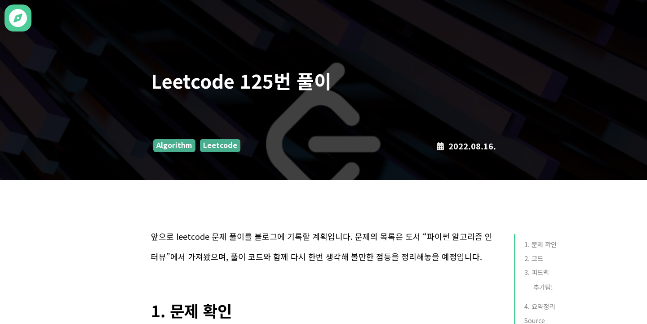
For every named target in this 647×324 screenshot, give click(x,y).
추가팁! (543, 287)
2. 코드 (533, 258)
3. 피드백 (536, 272)
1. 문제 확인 (540, 244)
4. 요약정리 (539, 306)
